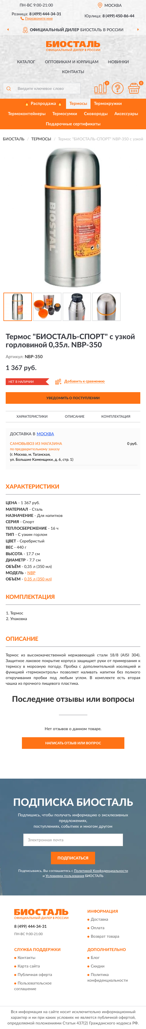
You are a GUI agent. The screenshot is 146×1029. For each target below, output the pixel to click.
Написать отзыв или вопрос (73, 743)
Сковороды (96, 114)
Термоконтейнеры (27, 114)
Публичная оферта (35, 975)
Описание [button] (75, 416)
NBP (31, 573)
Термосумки (64, 114)
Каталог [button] (26, 62)
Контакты (73, 72)
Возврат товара (105, 937)
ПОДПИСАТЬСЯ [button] (73, 858)
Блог (95, 958)
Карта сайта (29, 967)
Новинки (118, 62)
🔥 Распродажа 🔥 (43, 104)
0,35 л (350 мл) (38, 579)
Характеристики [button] (32, 416)
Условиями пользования (65, 876)
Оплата (97, 928)
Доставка (99, 920)
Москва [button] (45, 434)
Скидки (97, 967)
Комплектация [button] (115, 416)
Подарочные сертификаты (73, 124)
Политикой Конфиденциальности (101, 870)
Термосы (78, 104)
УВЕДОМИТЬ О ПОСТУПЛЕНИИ (73, 398)
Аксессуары (126, 114)
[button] (36, 18)
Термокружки (108, 104)
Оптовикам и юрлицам (71, 62)
